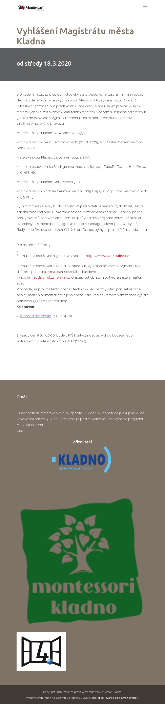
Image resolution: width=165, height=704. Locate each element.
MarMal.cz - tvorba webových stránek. (114, 697)
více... (21, 431)
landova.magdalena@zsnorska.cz (43, 277)
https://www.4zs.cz (107, 256)
